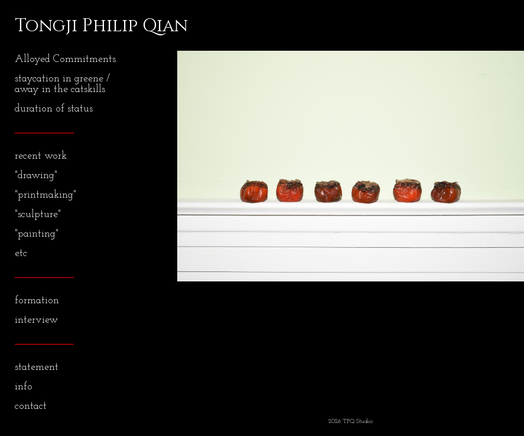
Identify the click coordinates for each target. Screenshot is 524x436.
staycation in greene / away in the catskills (62, 84)
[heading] (44, 26)
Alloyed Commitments (65, 59)
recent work (41, 156)
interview (36, 320)
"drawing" (36, 175)
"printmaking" (45, 195)
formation (37, 300)
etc (21, 253)
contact (31, 406)
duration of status (54, 108)
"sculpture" (38, 214)
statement (36, 367)
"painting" (36, 234)
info (23, 386)
